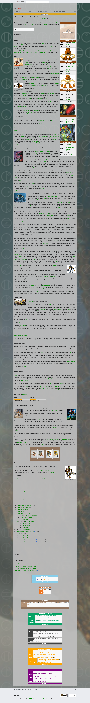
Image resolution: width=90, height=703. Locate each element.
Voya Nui (22, 136)
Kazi (34, 153)
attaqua (24, 325)
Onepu (23, 77)
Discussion (19, 8)
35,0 (17, 547)
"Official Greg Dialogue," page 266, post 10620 (25, 531)
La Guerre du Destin (25, 519)
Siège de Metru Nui (38, 291)
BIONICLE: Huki (20, 495)
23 (29, 281)
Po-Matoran (36, 22)
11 (46, 98)
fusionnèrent (43, 309)
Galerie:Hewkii (18, 557)
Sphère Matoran (41, 50)
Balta (37, 153)
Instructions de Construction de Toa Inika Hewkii (25, 568)
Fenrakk (15, 177)
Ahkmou (44, 85)
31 (62, 328)
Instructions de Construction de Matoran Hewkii (25, 566)
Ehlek (69, 215)
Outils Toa (50, 378)
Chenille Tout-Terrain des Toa (23, 442)
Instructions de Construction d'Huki (23, 563)
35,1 (19, 547)
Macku (57, 73)
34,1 (19, 545)
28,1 (19, 533)
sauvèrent (42, 52)
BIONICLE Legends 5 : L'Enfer (22, 511)
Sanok (70, 117)
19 (37, 199)
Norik (59, 254)
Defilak (68, 202)
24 (43, 288)
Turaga (69, 66)
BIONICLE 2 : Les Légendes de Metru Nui (24, 491)
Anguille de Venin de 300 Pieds (54, 196)
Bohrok (24, 106)
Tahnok (42, 93)
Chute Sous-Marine (43, 136)
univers (54, 265)
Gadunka (44, 18)
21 (22, 255)
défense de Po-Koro (26, 93)
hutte (52, 472)
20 (23, 248)
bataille (69, 158)
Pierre (71, 116)
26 (48, 301)
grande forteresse (59, 321)
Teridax (19, 52)
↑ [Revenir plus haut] (16, 480)
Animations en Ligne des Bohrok (23, 499)
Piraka (27, 147)
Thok (49, 161)
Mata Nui (38, 54)
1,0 (17, 478)
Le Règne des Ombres (30, 533)
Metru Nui (70, 40)
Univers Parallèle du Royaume (20, 335)
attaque (49, 101)
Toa (15, 128)
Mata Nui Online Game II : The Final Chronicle (25, 501)
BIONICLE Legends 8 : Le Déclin (26, 517)
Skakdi (56, 300)
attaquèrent (44, 120)
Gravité (61, 383)
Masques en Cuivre (45, 70)
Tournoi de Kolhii (30, 112)
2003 (41, 458)
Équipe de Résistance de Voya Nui (42, 151)
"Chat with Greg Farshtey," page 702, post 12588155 (26, 541)
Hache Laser (68, 119)
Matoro (37, 77)
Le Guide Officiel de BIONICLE (25, 482)
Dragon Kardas (17, 179)
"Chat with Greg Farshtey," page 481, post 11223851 (30, 547)
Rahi (35, 259)
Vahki (50, 50)
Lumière (33, 137)
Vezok (30, 147)
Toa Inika (65, 116)
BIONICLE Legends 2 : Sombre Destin (23, 507)
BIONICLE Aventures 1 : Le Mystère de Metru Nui (25, 505)
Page (15, 8)
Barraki (31, 205)
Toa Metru (37, 52)
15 (17, 144)
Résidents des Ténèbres (29, 521)
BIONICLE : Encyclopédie (24, 484)
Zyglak (74, 183)
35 (24, 366)
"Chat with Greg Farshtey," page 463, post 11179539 (30, 545)
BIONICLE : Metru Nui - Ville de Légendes (37, 478)
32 (44, 358)
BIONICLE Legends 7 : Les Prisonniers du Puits (30, 515)
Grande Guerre (32, 83)
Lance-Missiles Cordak (44, 213)
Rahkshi (40, 120)
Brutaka (64, 159)
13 (52, 120)
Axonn (29, 158)
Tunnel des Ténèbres (54, 136)
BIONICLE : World (20, 493)
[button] (17, 11)
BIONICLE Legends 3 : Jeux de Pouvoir (24, 509)
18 (27, 186)
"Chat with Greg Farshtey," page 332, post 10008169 (26, 539)
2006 (48, 458)
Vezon (72, 175)
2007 (56, 458)
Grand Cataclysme (24, 50)
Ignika (30, 174)
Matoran (65, 40)
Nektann (60, 300)
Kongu (32, 77)
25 (68, 291)
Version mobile (29, 701)
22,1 (19, 521)
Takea (58, 207)
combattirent (69, 172)
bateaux (40, 98)
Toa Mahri (65, 142)
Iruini (74, 256)
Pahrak (15, 103)
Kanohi (32, 374)
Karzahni (22, 137)
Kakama (68, 44)
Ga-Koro (29, 98)
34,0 (17, 545)
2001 (33, 458)
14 (43, 122)
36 (58, 389)
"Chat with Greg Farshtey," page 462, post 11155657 (26, 543)
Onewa (72, 66)
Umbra (20, 174)
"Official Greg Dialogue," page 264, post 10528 (25, 549)
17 (20, 180)
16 (33, 167)
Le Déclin (48, 20)
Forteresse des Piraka (33, 159)
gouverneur (28, 139)
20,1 (19, 517)
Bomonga (32, 268)
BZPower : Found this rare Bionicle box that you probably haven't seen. (30, 551)
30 (19, 322)
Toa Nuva (48, 133)
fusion (41, 310)
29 (66, 313)
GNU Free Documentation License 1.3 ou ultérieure (39, 698)
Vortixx (55, 309)
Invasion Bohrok (51, 93)
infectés (51, 153)
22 (67, 262)
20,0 (17, 517)
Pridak (68, 218)
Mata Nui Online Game (21, 497)
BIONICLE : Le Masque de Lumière (42, 470)
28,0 (17, 533)
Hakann (45, 161)
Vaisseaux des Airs (29, 64)
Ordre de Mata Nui (46, 285)
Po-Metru (52, 46)
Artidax (53, 276)
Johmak (32, 285)
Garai (70, 144)
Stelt (69, 309)
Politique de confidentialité (19, 701)
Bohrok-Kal (26, 110)
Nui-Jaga (49, 77)
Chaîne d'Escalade (24, 380)
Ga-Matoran (53, 73)
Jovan (17, 430)
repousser (56, 240)
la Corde (32, 183)
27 (50, 301)
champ (15, 205)
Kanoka (73, 42)
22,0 (17, 521)
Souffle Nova (45, 243)
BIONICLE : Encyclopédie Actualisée (26, 486)
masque (24, 259)
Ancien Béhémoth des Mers (68, 237)
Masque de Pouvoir (69, 16)
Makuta (15, 52)
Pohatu (41, 87)
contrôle (24, 95)
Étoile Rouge (39, 142)
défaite (19, 106)
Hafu (25, 97)
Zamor (74, 163)
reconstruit (36, 110)
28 (37, 310)
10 (34, 88)
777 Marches (54, 179)
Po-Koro (68, 69)
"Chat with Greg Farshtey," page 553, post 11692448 (26, 480)
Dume (15, 46)
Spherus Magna (19, 321)
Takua (45, 87)
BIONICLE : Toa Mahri (70, 275)
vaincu (26, 319)
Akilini (21, 44)
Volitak (41, 444)
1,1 (19, 478)
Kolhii (73, 68)
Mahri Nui (42, 188)
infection (57, 83)
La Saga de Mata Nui (26, 529)
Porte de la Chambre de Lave (52, 439)
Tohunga (58, 408)
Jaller (26, 77)
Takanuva (55, 134)
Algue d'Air (20, 205)
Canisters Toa (35, 141)
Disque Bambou (54, 410)
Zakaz (50, 304)
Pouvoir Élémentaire (50, 159)
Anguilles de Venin (50, 215)
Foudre (69, 352)
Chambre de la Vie (42, 170)
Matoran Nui (45, 81)
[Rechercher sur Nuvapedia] (37, 2)
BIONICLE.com (26, 394)
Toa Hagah (16, 254)
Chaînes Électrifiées (70, 147)
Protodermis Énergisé (56, 427)
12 (27, 113)
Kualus (15, 259)
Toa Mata (49, 66)
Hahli (70, 179)
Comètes (34, 85)
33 (18, 364)
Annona (20, 325)
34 (19, 364)
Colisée (20, 256)
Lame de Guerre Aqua (70, 146)
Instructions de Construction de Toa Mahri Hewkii (26, 570)
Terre (57, 261)
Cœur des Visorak (47, 276)
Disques (25, 79)
